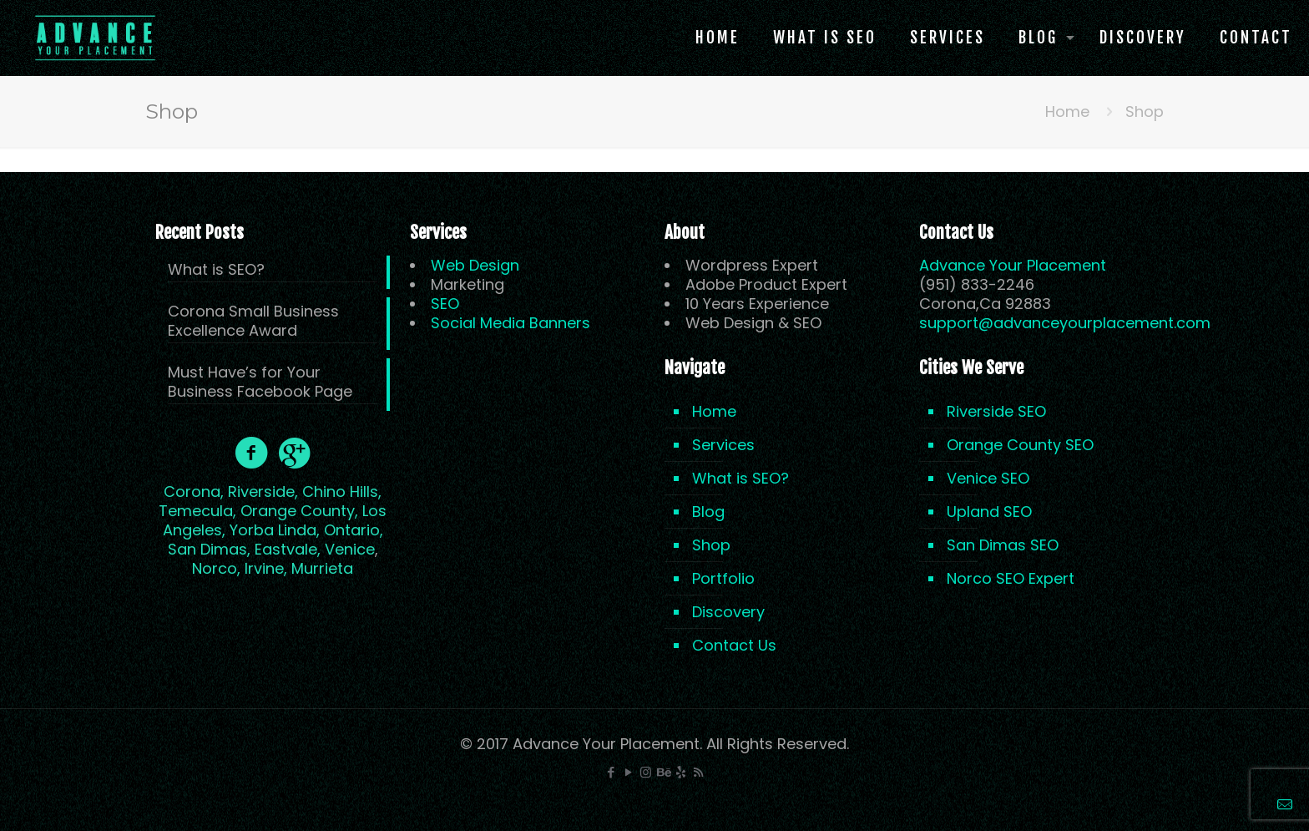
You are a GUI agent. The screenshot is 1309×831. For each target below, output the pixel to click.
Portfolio (723, 578)
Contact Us (734, 645)
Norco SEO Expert (1010, 578)
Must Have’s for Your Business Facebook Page (260, 382)
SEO (445, 303)
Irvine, (266, 568)
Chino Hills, (342, 491)
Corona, (194, 491)
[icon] (681, 772)
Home (1067, 111)
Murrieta (322, 568)
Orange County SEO (1020, 444)
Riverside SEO (996, 411)
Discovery (728, 611)
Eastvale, (288, 549)
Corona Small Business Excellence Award (253, 321)
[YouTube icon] (628, 772)
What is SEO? (216, 270)
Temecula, (197, 510)
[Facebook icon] (610, 772)
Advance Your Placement (1012, 265)
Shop (711, 545)
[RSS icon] (698, 772)
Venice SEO (988, 478)
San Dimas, (209, 549)
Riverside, (263, 491)
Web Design (475, 265)
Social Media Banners (510, 322)
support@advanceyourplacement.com (1064, 322)
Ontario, (353, 529)
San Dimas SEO (1003, 545)
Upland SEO (989, 511)
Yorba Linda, (275, 529)
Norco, (216, 568)
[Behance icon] (663, 772)
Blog (708, 511)
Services (723, 444)
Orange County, (299, 510)
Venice (350, 549)
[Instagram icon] (645, 772)
